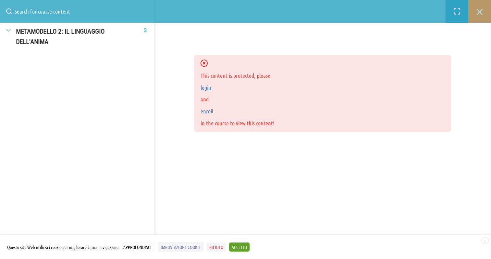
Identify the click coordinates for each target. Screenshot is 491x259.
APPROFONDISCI (137, 247)
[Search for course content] (11, 11)
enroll (207, 111)
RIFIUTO (216, 247)
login (206, 87)
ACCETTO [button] (239, 247)
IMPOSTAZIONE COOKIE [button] (181, 247)
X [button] (485, 240)
